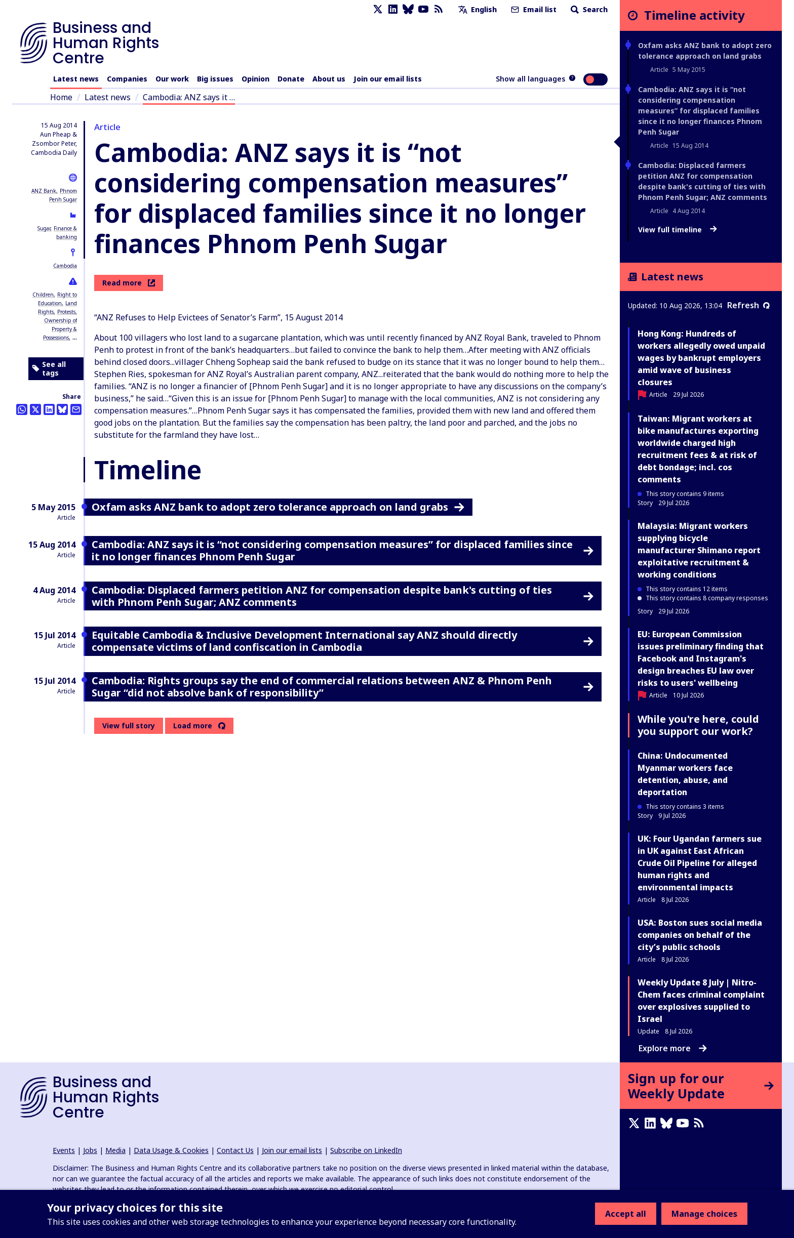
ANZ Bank (43, 190)
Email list (533, 9)
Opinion (255, 79)
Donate (290, 79)
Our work (172, 79)
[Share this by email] (76, 409)
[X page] (378, 9)
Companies (127, 79)
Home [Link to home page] (61, 97)
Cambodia (65, 265)
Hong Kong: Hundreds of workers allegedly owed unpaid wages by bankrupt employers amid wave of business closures (701, 358)
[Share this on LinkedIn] (49, 409)
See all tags (49, 368)
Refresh (748, 305)
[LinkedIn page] (393, 9)
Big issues (215, 79)
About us (328, 79)
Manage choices (704, 1213)
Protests (66, 311)
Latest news (76, 79)
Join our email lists (387, 79)
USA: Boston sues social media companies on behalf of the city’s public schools (700, 935)
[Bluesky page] (408, 9)
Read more (128, 282)
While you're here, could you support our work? (698, 725)
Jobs (90, 1150)
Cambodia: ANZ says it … (189, 97)
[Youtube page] (423, 9)
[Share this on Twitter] (35, 409)
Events (64, 1150)
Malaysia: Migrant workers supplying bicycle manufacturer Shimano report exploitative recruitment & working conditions (699, 550)
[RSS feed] (438, 9)
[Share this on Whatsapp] (21, 409)
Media (115, 1150)
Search (588, 9)
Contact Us (235, 1150)
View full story (128, 725)
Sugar (43, 228)
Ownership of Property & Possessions (60, 329)
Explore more (673, 1048)
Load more (192, 725)
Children (43, 294)
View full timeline (677, 229)
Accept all (625, 1213)
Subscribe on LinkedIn (366, 1150)
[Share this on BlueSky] (62, 409)
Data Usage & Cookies (171, 1150)
